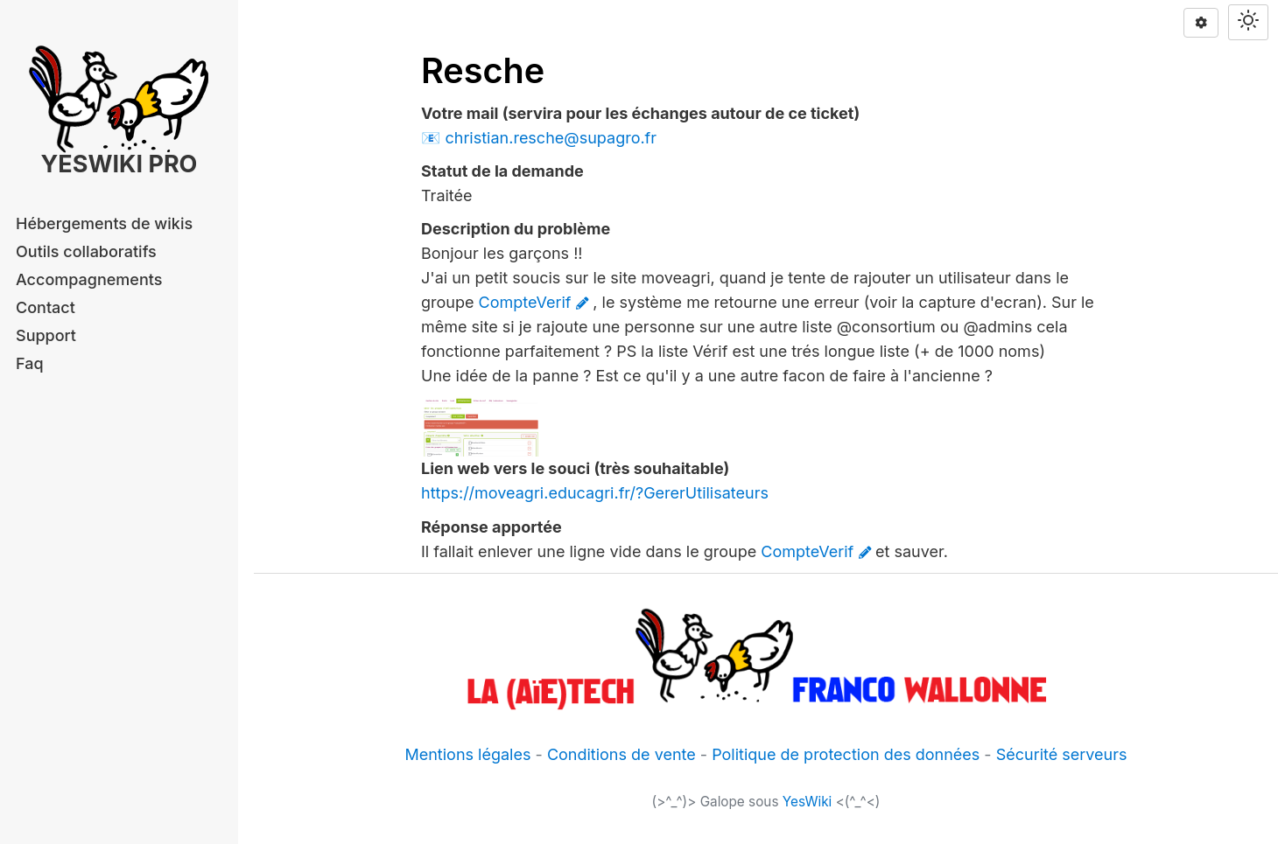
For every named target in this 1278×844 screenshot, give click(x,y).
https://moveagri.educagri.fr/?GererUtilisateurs (595, 493)
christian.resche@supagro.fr (551, 138)
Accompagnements (89, 279)
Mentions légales (467, 754)
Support (46, 335)
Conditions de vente (621, 754)
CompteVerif (525, 302)
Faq (30, 363)
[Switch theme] (1248, 22)
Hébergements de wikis (104, 223)
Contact (45, 307)
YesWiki (807, 801)
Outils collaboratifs (86, 251)
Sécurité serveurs (1061, 754)
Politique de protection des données (846, 754)
